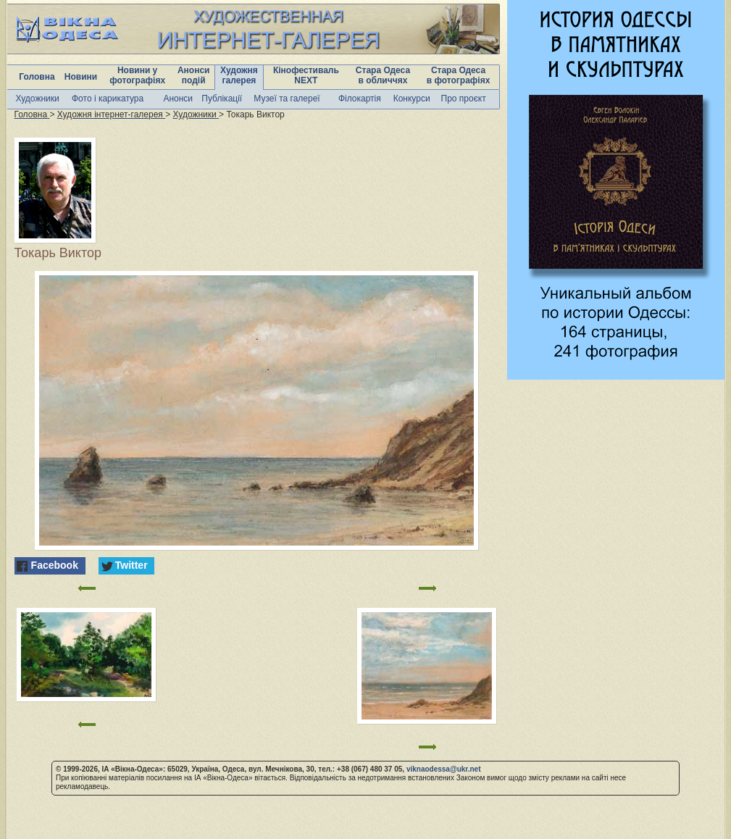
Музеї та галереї (286, 98)
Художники (37, 98)
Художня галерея (239, 75)
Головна (36, 77)
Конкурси (411, 98)
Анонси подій (193, 75)
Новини (80, 77)
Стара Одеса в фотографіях (458, 75)
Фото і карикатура (107, 98)
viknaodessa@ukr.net (443, 769)
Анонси (178, 98)
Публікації (221, 98)
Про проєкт (463, 98)
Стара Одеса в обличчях (383, 75)
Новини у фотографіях (137, 75)
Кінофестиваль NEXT (306, 75)
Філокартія (359, 98)
